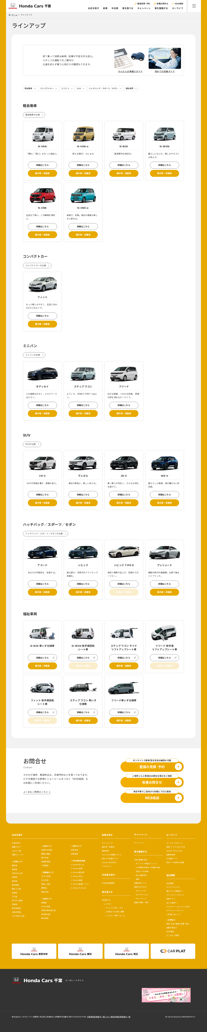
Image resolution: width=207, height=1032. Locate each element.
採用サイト (170, 899)
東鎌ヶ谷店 (45, 884)
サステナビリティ (173, 887)
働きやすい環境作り (174, 891)
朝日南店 (44, 918)
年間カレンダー (18, 855)
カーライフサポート (174, 843)
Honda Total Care (174, 851)
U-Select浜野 (77, 868)
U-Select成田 (77, 880)
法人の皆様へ (171, 903)
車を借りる (127, 8)
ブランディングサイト (175, 895)
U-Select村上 (77, 876)
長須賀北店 (45, 914)
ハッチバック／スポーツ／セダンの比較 (44, 539)
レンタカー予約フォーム (115, 916)
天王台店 (44, 880)
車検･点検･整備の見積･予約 (177, 924)
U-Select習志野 (77, 872)
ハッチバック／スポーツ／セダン (107, 88)
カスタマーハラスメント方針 (178, 907)
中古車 (114, 8)
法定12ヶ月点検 (142, 871)
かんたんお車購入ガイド (112, 855)
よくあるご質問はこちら (35, 801)
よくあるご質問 (172, 935)
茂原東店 (74, 854)
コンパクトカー (48, 88)
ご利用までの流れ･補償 (114, 912)
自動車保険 (170, 855)
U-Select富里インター (80, 884)
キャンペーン (143, 8)
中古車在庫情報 (108, 883)
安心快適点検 (141, 875)
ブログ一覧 (16, 851)
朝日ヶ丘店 (16, 889)
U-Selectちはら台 (78, 888)
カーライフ (177, 8)
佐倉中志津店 (46, 850)
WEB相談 (170, 931)
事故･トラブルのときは (175, 847)
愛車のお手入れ (140, 887)
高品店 (14, 869)
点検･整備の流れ (141, 860)
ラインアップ (107, 843)
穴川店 (14, 897)
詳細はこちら (42, 165)
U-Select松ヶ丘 (77, 865)
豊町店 (44, 888)
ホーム (14, 15)
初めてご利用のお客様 (175, 862)
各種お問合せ (171, 928)
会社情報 (170, 883)
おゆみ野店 (45, 906)
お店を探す (93, 8)
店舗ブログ (16, 847)
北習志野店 (16, 912)
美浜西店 (15, 885)
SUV (81, 88)
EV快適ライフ (172, 859)
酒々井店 (44, 858)
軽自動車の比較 (32, 115)
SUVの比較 (30, 449)
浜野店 (14, 877)
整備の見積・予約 (141, 902)
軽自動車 (29, 88)
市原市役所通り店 (48, 910)
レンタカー (108, 904)
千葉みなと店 (17, 873)
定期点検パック (140, 883)
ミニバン (67, 88)
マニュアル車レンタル (114, 908)
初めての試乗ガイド (110, 859)
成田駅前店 (45, 862)
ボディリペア (141, 891)
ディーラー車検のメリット (146, 864)
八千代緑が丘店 (18, 916)
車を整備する (161, 8)
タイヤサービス (142, 895)
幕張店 (14, 893)
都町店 (14, 865)
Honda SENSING (109, 862)
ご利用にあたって (173, 914)
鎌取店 (44, 903)
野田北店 (44, 892)
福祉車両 (134, 88)
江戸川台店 (45, 876)
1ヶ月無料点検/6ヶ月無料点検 (148, 867)
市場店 (14, 904)
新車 (105, 8)
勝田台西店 (45, 854)
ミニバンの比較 (32, 358)
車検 (137, 879)
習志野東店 (16, 908)
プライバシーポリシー (175, 910)
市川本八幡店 (17, 900)
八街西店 (44, 865)
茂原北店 (74, 850)
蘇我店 (14, 881)
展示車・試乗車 (42, 174)
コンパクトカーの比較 (35, 268)
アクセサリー (107, 866)
